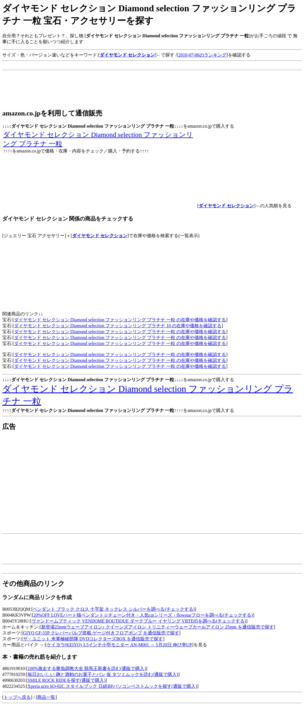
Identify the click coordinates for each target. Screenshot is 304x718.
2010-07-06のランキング (202, 55)
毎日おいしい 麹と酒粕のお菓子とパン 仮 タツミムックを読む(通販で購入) (103, 674)
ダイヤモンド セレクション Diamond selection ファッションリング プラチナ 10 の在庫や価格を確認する (117, 325)
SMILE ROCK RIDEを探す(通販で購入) (66, 680)
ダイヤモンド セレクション (99, 235)
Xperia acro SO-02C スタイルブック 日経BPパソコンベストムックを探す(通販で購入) (112, 686)
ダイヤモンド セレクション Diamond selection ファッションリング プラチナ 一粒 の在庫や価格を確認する (120, 319)
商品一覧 (46, 697)
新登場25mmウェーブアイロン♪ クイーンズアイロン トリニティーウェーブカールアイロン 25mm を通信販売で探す (157, 627)
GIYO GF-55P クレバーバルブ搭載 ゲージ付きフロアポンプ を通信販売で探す (101, 632)
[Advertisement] (104, 65)
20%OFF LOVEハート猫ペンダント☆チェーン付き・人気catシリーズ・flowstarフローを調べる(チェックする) (143, 615)
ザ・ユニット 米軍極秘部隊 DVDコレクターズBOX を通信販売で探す (93, 638)
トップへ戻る (17, 697)
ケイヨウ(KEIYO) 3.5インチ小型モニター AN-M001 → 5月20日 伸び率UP (119, 644)
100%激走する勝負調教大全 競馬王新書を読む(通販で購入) (87, 668)
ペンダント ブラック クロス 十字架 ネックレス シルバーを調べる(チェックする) (114, 609)
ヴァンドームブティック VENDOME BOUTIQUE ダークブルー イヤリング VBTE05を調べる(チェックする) (138, 621)
